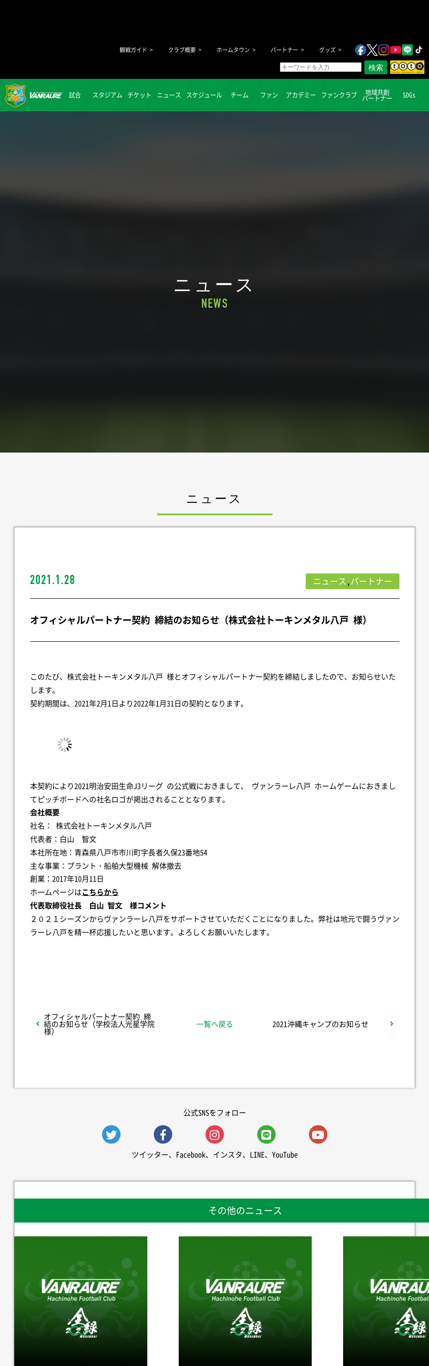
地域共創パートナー (377, 94)
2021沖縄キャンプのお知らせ (320, 1023)
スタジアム (107, 94)
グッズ (327, 50)
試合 (75, 94)
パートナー (284, 50)
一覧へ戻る (214, 1023)
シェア (103, 955)
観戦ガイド (133, 50)
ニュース (169, 94)
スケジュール (204, 94)
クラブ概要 (182, 50)
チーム (239, 94)
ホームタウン (233, 50)
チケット (139, 94)
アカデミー (301, 94)
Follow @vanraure (307, 956)
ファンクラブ (339, 94)
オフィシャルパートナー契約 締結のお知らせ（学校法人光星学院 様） (99, 1024)
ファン (269, 94)
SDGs (409, 94)
